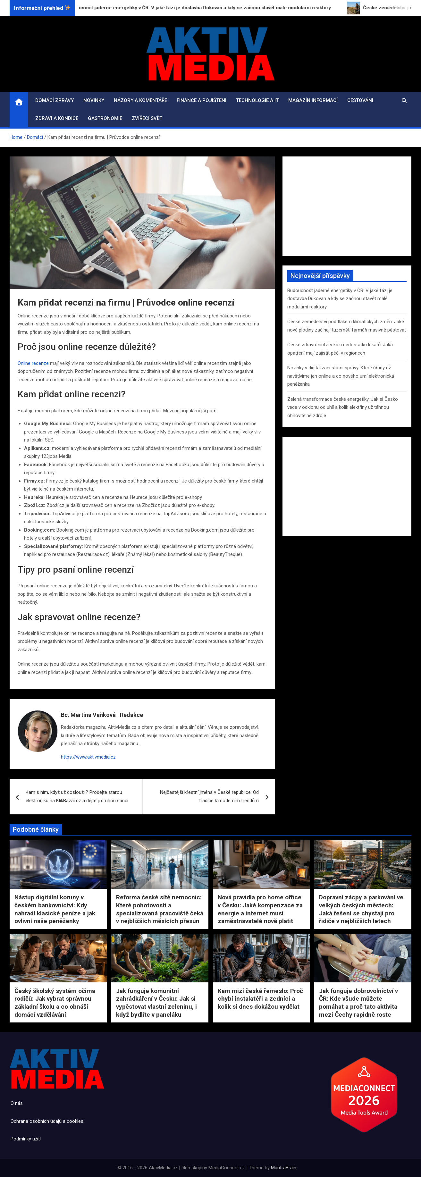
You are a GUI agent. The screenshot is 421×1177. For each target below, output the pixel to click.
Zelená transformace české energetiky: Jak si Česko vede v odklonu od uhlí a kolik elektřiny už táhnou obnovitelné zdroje (342, 407)
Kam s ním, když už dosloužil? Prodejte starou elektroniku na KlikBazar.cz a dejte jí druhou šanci (77, 796)
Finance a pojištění (201, 100)
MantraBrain (283, 1168)
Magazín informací (313, 100)
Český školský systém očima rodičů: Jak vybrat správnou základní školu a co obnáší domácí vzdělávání (54, 1002)
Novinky (93, 100)
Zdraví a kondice (56, 118)
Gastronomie (105, 118)
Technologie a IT (257, 100)
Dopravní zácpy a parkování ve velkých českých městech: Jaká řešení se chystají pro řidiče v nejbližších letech (361, 909)
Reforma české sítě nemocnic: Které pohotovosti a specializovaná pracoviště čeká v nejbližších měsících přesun (159, 909)
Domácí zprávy (54, 100)
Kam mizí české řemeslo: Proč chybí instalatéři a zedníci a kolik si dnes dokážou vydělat (260, 998)
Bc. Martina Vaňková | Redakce (102, 714)
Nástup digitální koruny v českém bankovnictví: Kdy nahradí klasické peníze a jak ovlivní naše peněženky (54, 909)
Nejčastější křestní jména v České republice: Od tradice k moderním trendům (209, 796)
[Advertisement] (347, 206)
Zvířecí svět (147, 118)
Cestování (360, 100)
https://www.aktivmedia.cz (88, 757)
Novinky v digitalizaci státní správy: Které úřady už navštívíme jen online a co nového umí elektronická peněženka (340, 376)
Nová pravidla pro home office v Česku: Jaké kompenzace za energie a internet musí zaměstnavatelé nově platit (260, 909)
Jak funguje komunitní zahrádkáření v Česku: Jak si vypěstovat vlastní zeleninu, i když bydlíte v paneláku (156, 1002)
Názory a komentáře (140, 100)
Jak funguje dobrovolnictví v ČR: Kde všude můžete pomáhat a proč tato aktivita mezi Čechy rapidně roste (358, 1002)
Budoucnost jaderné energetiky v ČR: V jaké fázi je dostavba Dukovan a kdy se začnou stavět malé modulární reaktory (339, 299)
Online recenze (33, 363)
